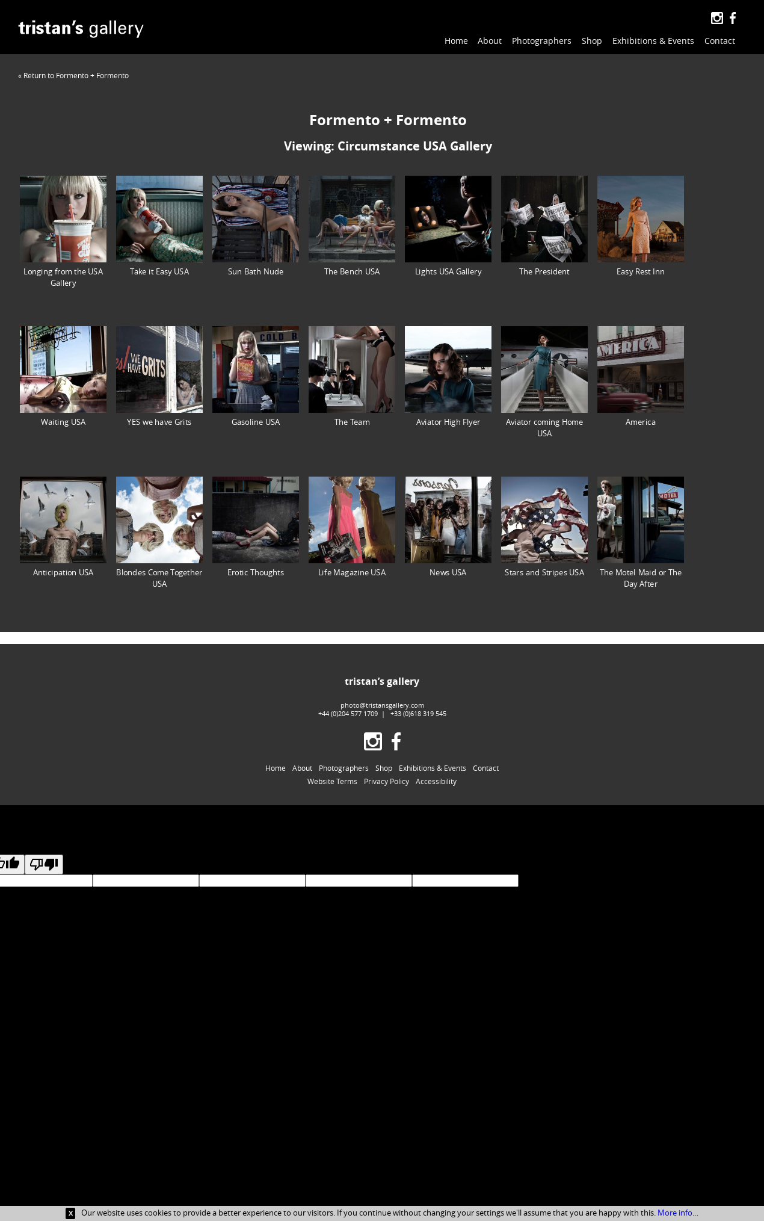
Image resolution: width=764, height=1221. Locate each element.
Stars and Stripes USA (544, 527)
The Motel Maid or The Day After (640, 533)
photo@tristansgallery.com (382, 704)
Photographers (541, 40)
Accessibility (436, 781)
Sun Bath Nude (255, 226)
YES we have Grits (159, 376)
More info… (678, 1212)
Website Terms (332, 781)
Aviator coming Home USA (544, 382)
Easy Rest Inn (640, 226)
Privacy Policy (386, 781)
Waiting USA (63, 376)
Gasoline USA (255, 376)
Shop (592, 40)
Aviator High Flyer (448, 376)
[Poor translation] (44, 864)
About (490, 40)
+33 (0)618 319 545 (418, 713)
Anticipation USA (63, 527)
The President (544, 226)
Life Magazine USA (352, 527)
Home (456, 40)
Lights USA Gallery (448, 226)
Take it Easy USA (159, 226)
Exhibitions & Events (653, 40)
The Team (352, 376)
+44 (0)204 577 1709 (348, 713)
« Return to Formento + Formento (73, 75)
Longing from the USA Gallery (63, 232)
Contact (719, 40)
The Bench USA (352, 226)
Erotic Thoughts (255, 527)
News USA (448, 527)
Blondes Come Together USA (159, 533)
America (640, 376)
